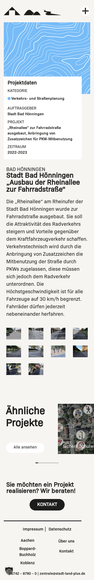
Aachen (27, 540)
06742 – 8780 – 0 (23, 573)
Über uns (66, 541)
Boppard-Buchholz (27, 551)
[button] (9, 571)
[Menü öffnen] (85, 11)
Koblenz (27, 562)
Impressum (33, 529)
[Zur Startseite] (33, 11)
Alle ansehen (25, 447)
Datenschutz (60, 529)
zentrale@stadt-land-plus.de (62, 573)
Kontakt (66, 551)
